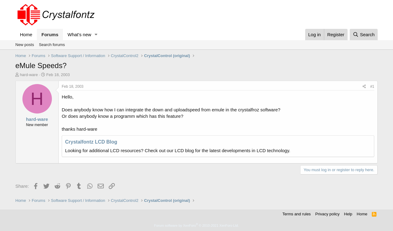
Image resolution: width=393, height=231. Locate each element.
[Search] (364, 34)
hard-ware (29, 74)
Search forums (52, 44)
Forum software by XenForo (196, 225)
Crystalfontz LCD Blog (91, 141)
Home (26, 34)
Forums (49, 34)
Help (348, 214)
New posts (24, 44)
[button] (96, 34)
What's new (79, 34)
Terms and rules (296, 214)
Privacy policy (327, 214)
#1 (372, 86)
